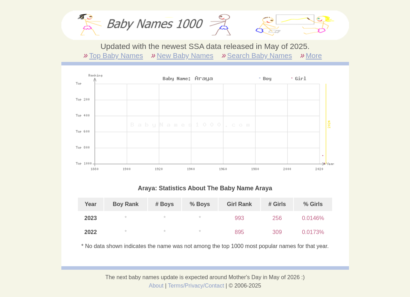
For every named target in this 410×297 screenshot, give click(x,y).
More (314, 55)
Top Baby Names (116, 55)
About (156, 286)
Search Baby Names (259, 55)
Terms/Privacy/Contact (196, 286)
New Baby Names (185, 55)
